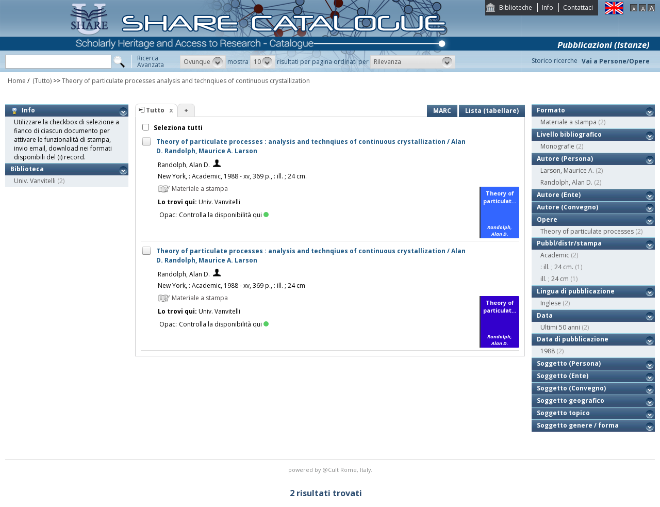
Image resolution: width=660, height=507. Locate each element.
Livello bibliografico (569, 134)
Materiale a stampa (568, 122)
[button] (203, 62)
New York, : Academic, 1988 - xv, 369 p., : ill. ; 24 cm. (232, 176)
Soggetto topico (563, 412)
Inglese (550, 303)
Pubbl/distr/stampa (569, 243)
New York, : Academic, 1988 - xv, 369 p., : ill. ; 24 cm (231, 285)
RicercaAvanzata (150, 61)
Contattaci (578, 7)
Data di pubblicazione (572, 339)
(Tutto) (41, 80)
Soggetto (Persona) (569, 363)
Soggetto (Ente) (562, 375)
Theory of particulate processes (587, 231)
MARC (442, 110)
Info (547, 7)
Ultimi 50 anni (560, 327)
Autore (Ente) (559, 194)
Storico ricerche (555, 60)
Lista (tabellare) (492, 110)
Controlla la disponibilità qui (224, 214)
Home (17, 80)
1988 (547, 351)
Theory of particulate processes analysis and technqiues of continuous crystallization (186, 80)
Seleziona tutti (177, 127)
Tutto (155, 110)
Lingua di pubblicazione (576, 291)
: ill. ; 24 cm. (556, 267)
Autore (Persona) (565, 158)
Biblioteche (515, 7)
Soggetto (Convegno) (571, 388)
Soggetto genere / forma (578, 425)
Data (545, 315)
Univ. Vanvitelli (35, 180)
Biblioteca (27, 169)
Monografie (557, 146)
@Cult (331, 469)
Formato (551, 110)
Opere (547, 219)
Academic (554, 255)
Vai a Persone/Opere (616, 61)
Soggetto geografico (570, 400)
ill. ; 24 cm (554, 278)
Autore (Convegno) (567, 207)
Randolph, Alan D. (184, 164)
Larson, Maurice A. (567, 170)
